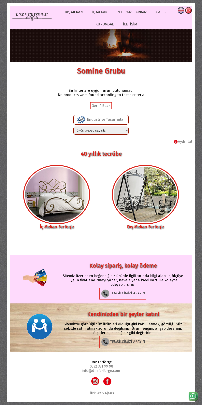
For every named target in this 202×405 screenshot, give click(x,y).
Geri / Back (101, 106)
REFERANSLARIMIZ (132, 12)
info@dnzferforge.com (101, 371)
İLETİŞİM (130, 24)
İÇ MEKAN (100, 12)
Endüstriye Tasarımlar (101, 120)
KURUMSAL (104, 24)
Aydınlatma (188, 141)
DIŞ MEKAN (74, 12)
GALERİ (162, 12)
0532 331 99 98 (101, 366)
